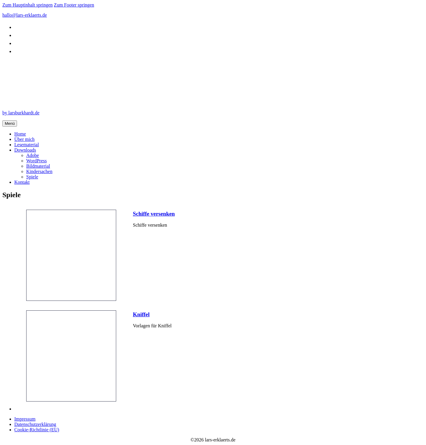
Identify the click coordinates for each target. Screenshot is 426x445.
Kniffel (141, 314)
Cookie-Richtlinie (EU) (36, 429)
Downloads (25, 150)
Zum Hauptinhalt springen (27, 4)
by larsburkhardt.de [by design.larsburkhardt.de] (20, 112)
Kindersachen (39, 171)
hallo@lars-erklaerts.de (24, 15)
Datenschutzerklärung (35, 424)
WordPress (36, 160)
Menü (10, 123)
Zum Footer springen (74, 4)
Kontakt (22, 182)
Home (20, 133)
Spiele (32, 176)
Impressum (24, 418)
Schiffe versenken (154, 214)
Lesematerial (26, 144)
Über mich (24, 139)
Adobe (32, 155)
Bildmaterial (38, 166)
